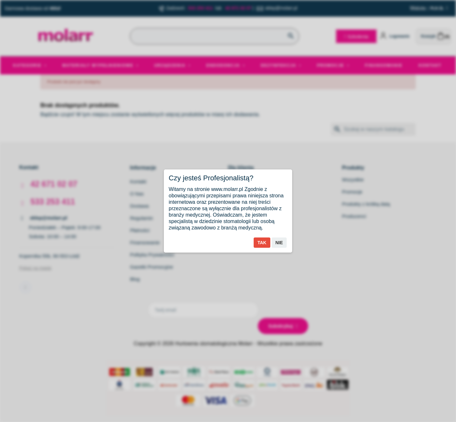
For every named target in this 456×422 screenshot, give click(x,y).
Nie (279, 242)
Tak (262, 242)
